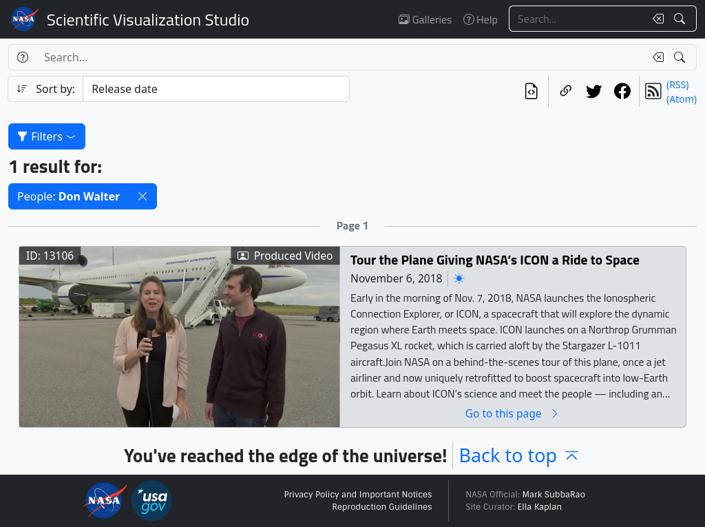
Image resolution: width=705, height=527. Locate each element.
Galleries (425, 19)
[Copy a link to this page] (565, 91)
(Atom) (681, 98)
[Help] (22, 57)
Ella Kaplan (540, 507)
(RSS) (677, 84)
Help (480, 19)
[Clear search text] (655, 19)
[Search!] (681, 19)
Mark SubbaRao (553, 494)
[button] (142, 196)
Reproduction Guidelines (382, 507)
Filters (46, 136)
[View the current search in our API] (531, 91)
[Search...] (577, 19)
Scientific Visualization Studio (148, 19)
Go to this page (512, 413)
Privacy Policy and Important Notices (358, 494)
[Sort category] (216, 89)
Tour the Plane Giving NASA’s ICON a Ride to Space (495, 259)
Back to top (520, 455)
